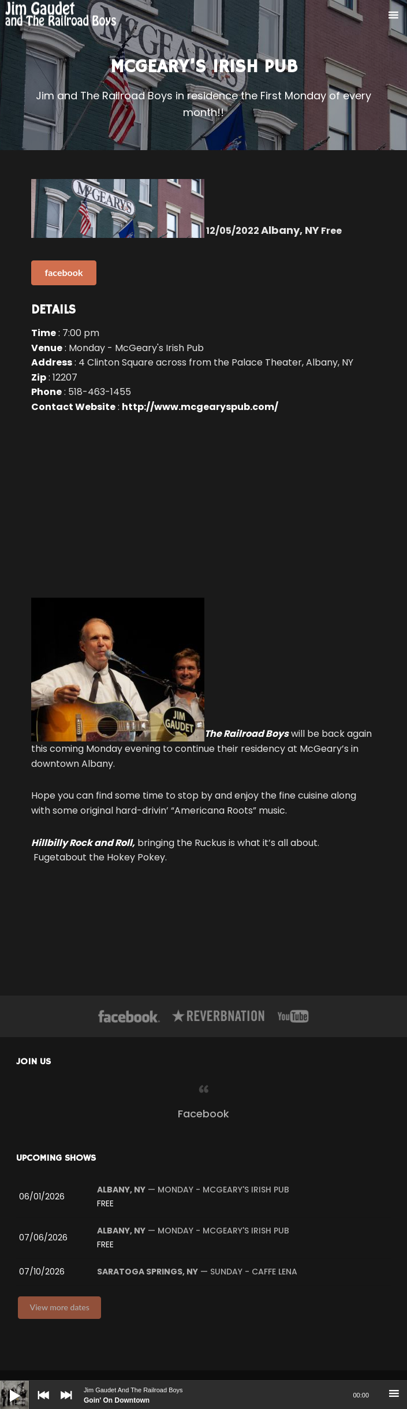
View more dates (59, 1307)
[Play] (6, 1386)
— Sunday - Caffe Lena (197, 1271)
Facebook (203, 1113)
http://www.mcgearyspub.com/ (200, 406)
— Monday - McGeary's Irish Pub (193, 1189)
